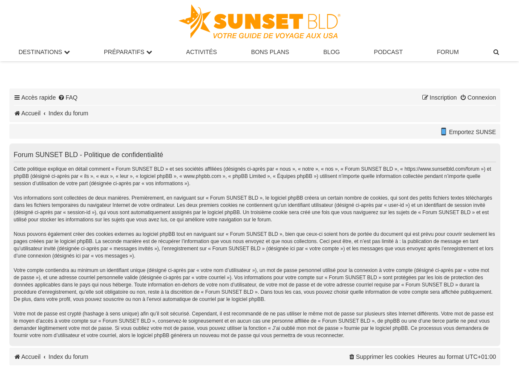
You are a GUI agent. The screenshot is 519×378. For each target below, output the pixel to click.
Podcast (388, 52)
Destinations (43, 52)
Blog (331, 52)
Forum (447, 52)
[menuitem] (497, 52)
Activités (201, 52)
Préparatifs (128, 52)
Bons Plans (270, 52)
